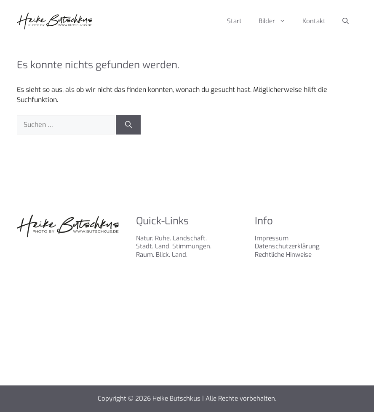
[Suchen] (128, 125)
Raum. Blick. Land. (161, 254)
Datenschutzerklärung (287, 246)
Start (234, 21)
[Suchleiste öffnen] (345, 21)
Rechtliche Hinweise (283, 254)
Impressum (272, 238)
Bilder (276, 21)
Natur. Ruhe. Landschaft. (171, 238)
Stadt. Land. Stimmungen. (173, 246)
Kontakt (314, 21)
